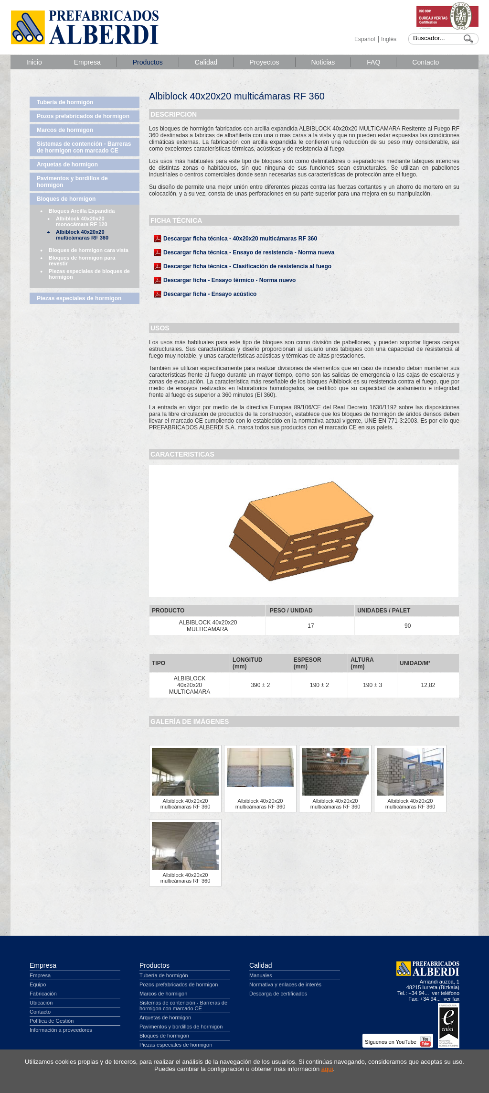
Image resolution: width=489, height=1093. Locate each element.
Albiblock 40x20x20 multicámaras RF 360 (82, 234)
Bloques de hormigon (66, 199)
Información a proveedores (61, 1030)
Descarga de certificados (278, 993)
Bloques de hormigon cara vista (88, 250)
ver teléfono (445, 993)
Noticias (323, 62)
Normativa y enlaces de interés (285, 984)
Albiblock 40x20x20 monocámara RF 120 (81, 221)
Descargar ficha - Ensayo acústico (209, 294)
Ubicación (41, 1003)
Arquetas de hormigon (67, 164)
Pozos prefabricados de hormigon (83, 116)
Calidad (206, 62)
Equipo (38, 984)
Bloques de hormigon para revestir (82, 260)
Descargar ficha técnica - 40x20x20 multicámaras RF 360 (240, 238)
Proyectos (264, 62)
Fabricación (43, 993)
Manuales (260, 975)
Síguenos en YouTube (398, 1042)
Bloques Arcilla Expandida (82, 211)
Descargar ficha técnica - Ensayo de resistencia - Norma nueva (248, 252)
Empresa (87, 62)
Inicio (34, 62)
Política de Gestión (52, 1021)
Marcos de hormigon (65, 130)
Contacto (425, 62)
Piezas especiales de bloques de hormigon (89, 274)
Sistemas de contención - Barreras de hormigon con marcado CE (84, 147)
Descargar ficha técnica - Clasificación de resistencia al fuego (247, 266)
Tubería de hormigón (65, 102)
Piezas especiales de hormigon (79, 298)
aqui (327, 1068)
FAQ (373, 62)
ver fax (451, 999)
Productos (148, 62)
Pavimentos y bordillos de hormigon (72, 181)
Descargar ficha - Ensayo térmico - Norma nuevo (229, 280)
